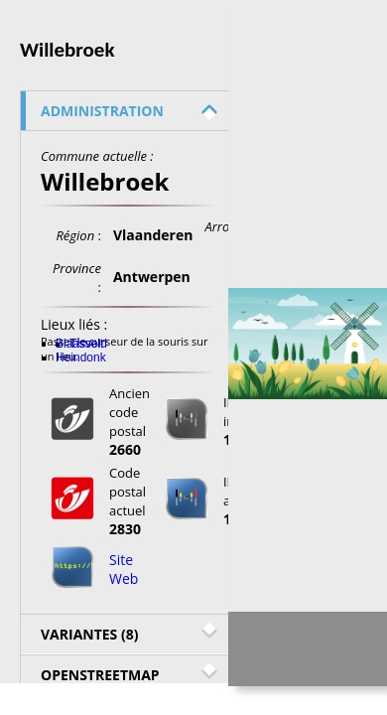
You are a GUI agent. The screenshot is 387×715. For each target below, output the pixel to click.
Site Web (123, 569)
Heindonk (81, 357)
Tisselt (86, 344)
